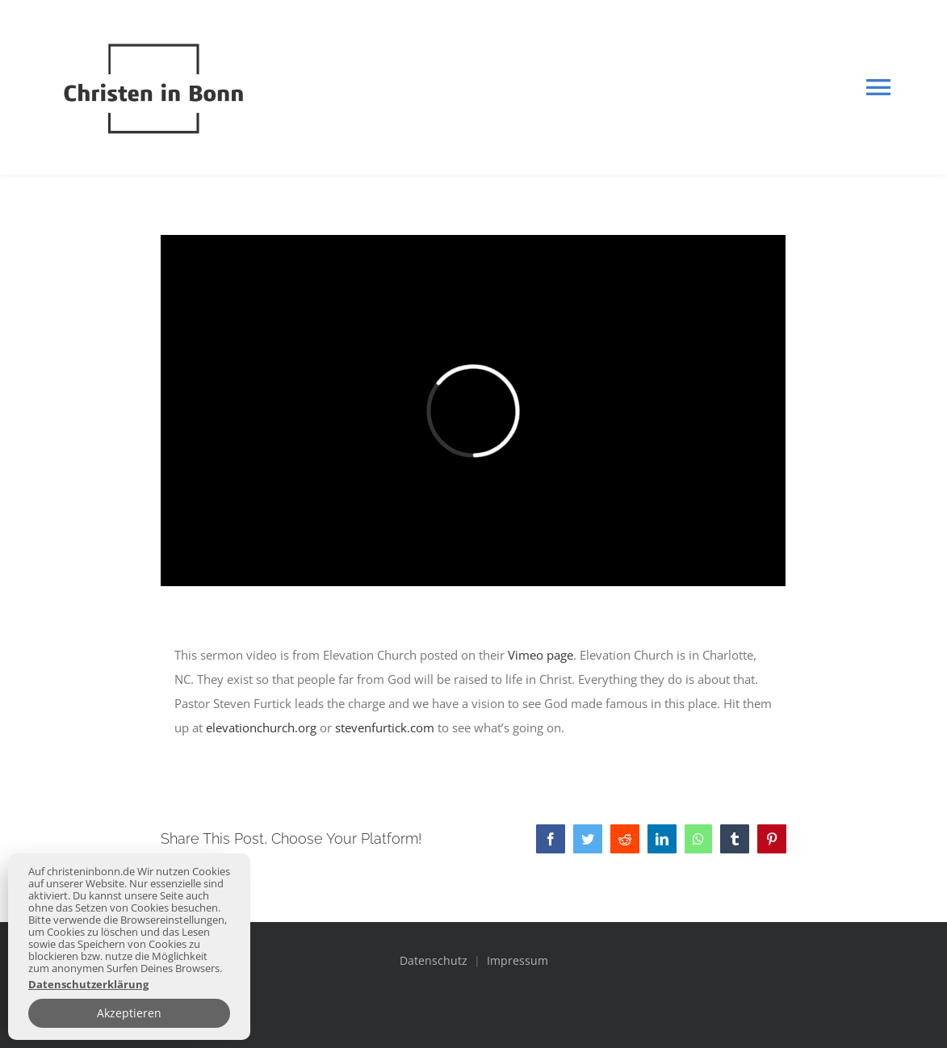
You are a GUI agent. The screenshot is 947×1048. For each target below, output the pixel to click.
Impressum (517, 960)
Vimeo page (540, 655)
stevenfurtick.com (384, 727)
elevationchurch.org (261, 727)
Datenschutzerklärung (88, 985)
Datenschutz (435, 960)
